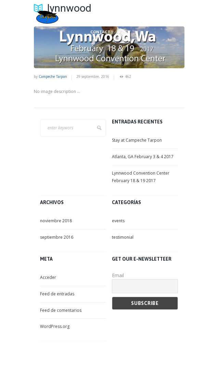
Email (118, 275)
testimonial (122, 237)
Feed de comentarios (60, 310)
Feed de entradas (57, 294)
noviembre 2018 (56, 221)
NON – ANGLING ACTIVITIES (149, 18)
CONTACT (100, 31)
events (118, 221)
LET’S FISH (100, 18)
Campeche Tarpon (53, 76)
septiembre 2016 (56, 237)
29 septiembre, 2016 (92, 76)
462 (128, 76)
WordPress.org (54, 326)
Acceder (48, 277)
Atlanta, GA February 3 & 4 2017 (143, 157)
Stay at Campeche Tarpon (137, 140)
